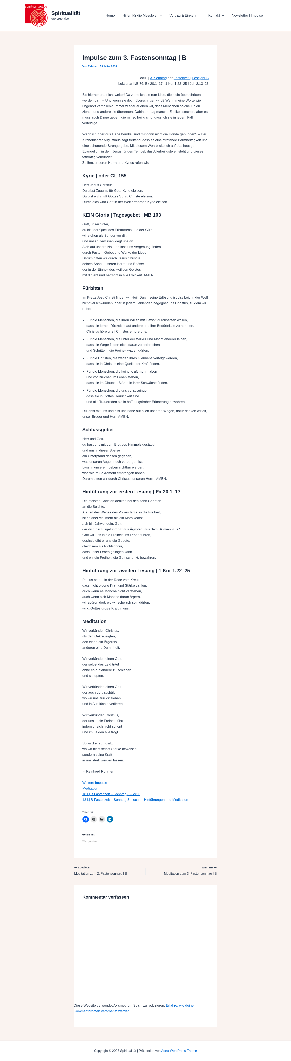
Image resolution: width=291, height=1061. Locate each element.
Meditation (90, 788)
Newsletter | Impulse (247, 15)
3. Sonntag (158, 78)
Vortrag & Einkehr (187, 15)
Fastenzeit (182, 78)
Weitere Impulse (94, 783)
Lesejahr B (200, 78)
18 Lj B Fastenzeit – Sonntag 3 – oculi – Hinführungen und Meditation (135, 800)
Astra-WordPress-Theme (179, 1051)
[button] (163, 15)
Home (114, 15)
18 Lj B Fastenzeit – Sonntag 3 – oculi (111, 794)
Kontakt (217, 15)
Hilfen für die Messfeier (145, 15)
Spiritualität (65, 13)
